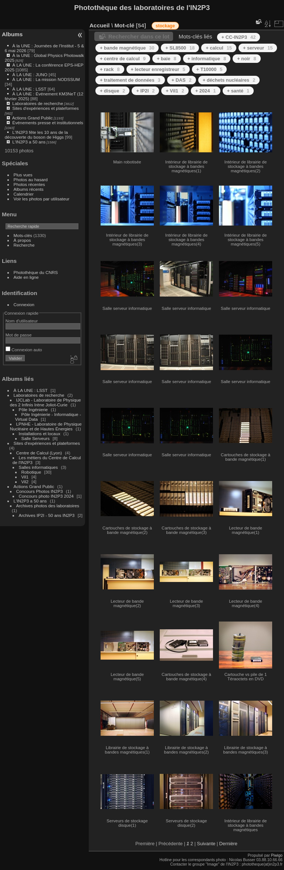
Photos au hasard (31, 179)
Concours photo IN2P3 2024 (46, 496)
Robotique (31, 472)
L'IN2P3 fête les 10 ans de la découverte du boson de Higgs (36, 134)
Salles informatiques (38, 467)
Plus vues (23, 174)
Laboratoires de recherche (37, 103)
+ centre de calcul (123, 58)
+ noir (246, 58)
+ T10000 (209, 69)
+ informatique (206, 58)
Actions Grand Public (32, 117)
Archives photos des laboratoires (48, 505)
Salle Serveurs (35, 438)
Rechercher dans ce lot (138, 36)
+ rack (110, 69)
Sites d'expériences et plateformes (45, 108)
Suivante (206, 843)
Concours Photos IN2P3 (39, 491)
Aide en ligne (26, 277)
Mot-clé (124, 25)
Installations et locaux (40, 433)
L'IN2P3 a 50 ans (28, 141)
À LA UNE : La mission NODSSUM (46, 79)
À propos (22, 240)
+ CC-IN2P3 (239, 37)
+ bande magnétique (127, 48)
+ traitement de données (130, 80)
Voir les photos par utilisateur (42, 198)
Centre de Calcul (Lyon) (39, 452)
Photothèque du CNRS (36, 272)
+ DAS (182, 80)
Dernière (228, 843)
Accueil (99, 25)
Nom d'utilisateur (22, 320)
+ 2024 (205, 91)
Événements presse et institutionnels (47, 122)
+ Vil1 (175, 91)
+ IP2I (145, 91)
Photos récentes (29, 184)
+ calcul (219, 48)
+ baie (166, 58)
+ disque (112, 91)
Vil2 (24, 481)
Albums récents (29, 189)
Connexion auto (24, 349)
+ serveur (258, 48)
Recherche (24, 245)
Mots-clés (23, 235)
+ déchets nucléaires (229, 80)
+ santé (238, 91)
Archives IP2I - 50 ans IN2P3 (47, 515)
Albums (12, 34)
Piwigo (277, 855)
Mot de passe (19, 334)
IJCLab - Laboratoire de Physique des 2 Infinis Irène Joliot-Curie (45, 402)
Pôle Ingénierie (33, 409)
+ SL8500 (180, 48)
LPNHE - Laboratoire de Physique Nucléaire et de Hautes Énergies (46, 426)
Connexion (24, 304)
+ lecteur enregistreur (158, 69)
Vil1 (24, 476)
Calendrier (24, 194)
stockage (165, 25)
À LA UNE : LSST (29, 89)
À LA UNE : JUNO (30, 74)
